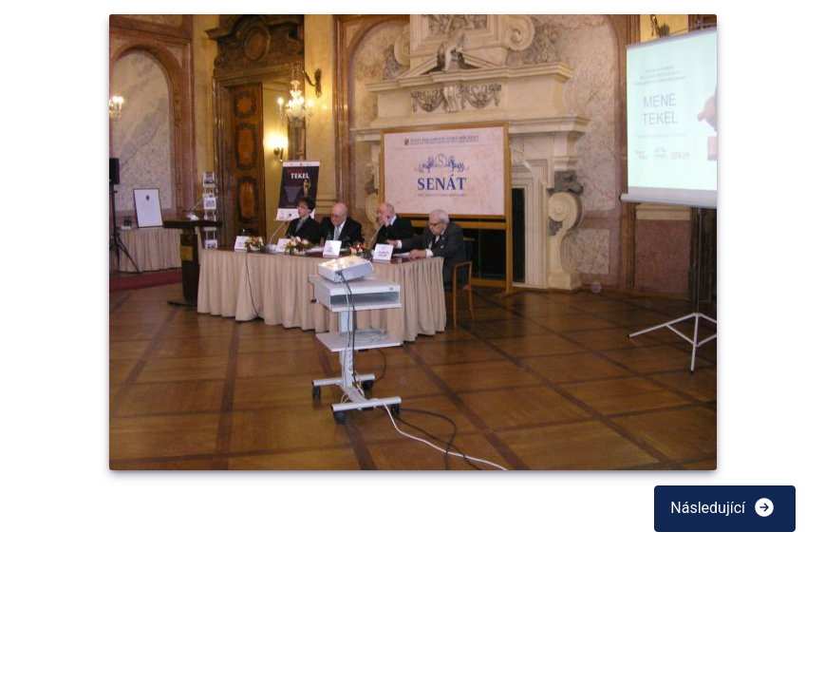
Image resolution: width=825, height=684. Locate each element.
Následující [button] (723, 507)
